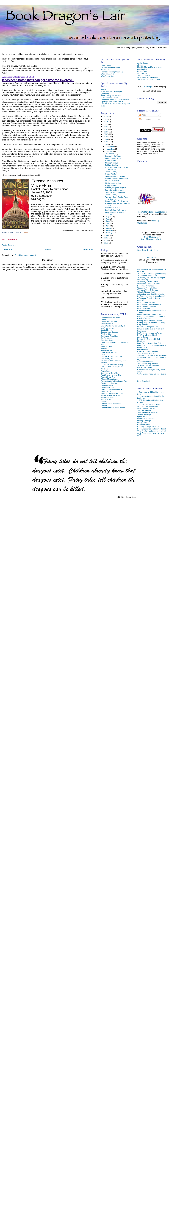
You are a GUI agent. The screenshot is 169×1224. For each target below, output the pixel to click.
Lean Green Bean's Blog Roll (149, 343)
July (107, 219)
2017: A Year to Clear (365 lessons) (151, 273)
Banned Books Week (113, 156)
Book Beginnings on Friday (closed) (151, 429)
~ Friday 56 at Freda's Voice (148, 404)
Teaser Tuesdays (144, 414)
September (110, 153)
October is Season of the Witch (116, 179)
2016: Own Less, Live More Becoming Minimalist (148, 285)
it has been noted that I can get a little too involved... (38, 80)
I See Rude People (108, 352)
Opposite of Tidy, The (109, 373)
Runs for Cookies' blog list (147, 351)
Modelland (105, 369)
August (109, 216)
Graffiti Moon (106, 338)
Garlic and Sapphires (109, 336)
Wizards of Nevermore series (113, 408)
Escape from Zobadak (110, 332)
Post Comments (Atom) (25, 255)
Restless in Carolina (109, 383)
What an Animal (107, 74)
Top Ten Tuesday (144, 410)
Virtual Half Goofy (144, 368)
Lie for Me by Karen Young (112, 365)
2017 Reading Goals (109, 98)
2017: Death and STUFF (147, 276)
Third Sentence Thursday (147, 412)
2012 (106, 144)
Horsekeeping (106, 350)
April (108, 226)
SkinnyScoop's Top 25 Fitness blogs (152, 355)
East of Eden (106, 330)
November (110, 149)
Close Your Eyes (107, 324)
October (109, 151)
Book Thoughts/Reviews (111, 95)
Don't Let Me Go (107, 328)
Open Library (142, 349)
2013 (106, 142)
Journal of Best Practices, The (113, 361)
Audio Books (142, 63)
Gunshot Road (107, 340)
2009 (106, 240)
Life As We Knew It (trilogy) (112, 367)
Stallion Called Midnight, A (111, 389)
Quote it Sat (142, 416)
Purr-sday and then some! (115, 190)
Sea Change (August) (146, 353)
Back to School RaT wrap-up (115, 210)
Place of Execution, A (109, 379)
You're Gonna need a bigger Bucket (151, 374)
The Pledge (147, 87)
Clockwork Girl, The (109, 322)
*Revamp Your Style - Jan (147, 290)
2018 (106, 129)
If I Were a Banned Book (147, 335)
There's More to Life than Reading (151, 212)
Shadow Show (107, 385)
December (110, 147)
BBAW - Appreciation (113, 183)
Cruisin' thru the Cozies (110, 68)
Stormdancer (106, 391)
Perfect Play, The (108, 377)
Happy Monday (110, 160)
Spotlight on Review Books (112, 102)
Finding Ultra (106, 334)
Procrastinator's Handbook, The (114, 381)
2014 (106, 139)
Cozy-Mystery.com (152, 237)
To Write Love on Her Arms (148, 366)
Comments (145, 119)
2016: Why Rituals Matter (147, 282)
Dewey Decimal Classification (149, 314)
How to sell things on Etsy (147, 327)
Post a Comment (8, 245)
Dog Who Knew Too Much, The (113, 326)
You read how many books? (148, 79)
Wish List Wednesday (146, 408)
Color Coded (106, 66)
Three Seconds (107, 397)
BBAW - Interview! (112, 181)
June (108, 221)
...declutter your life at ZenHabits (150, 294)
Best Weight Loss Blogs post (149, 304)
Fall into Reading (111, 165)
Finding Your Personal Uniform (149, 321)
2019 (106, 127)
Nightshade (105, 371)
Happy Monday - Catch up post (116, 201)
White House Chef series (111, 404)
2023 (106, 117)
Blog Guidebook (143, 381)
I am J (103, 354)
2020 (106, 124)
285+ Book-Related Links (148, 250)
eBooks (140, 65)
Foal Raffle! (152, 258)
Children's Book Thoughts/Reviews (115, 100)
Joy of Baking (142, 337)
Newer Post (7, 249)
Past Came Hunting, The (111, 375)
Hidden (104, 348)
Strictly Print (142, 73)
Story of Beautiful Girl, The (111, 393)
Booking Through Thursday (148, 427)
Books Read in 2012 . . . (114, 208)
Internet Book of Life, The (111, 356)
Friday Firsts (142, 423)
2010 (106, 238)
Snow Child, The (107, 387)
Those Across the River (110, 395)
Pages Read (142, 71)
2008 (106, 243)
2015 (106, 137)
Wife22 (104, 406)
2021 (106, 122)
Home (48, 249)
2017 (106, 132)
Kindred (104, 363)
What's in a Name (108, 76)
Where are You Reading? (147, 77)
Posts (142, 115)
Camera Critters (143, 425)
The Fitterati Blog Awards (147, 364)
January (109, 233)
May (108, 223)
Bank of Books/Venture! (146, 302)
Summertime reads (145, 361)
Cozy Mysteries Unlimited (152, 239)
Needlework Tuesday (145, 419)
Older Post (88, 249)
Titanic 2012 (106, 399)
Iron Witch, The (107, 358)
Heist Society (106, 346)
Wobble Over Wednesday (147, 406)
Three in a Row (143, 75)
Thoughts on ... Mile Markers (115, 192)
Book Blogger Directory (146, 306)
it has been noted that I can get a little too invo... (117, 168)
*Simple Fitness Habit (146, 292)
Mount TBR (105, 70)
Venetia (104, 401)
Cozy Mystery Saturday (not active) (151, 431)
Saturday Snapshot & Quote (115, 176)
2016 (106, 134)
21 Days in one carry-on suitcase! (151, 296)
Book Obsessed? (144, 308)
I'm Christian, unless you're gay (150, 333)
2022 (106, 119)
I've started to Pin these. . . (112, 318)
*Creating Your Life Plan (147, 288)
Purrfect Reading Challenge (112, 72)
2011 (106, 235)
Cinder (103, 320)
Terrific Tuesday (111, 172)
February (109, 230)
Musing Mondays (144, 421)
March (108, 228)
